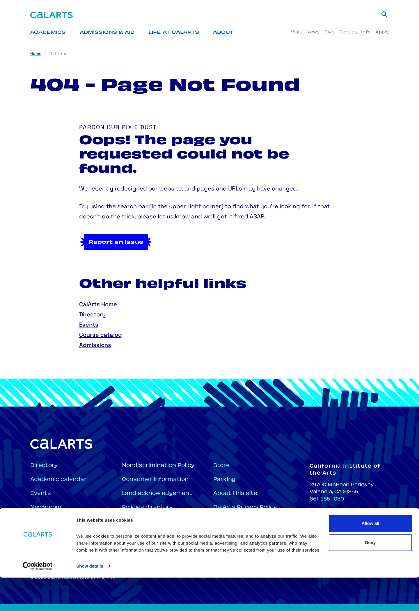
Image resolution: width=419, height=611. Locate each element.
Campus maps (143, 535)
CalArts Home (98, 305)
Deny (370, 575)
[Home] (51, 15)
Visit (296, 32)
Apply (382, 32)
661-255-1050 (327, 499)
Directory (92, 315)
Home (35, 54)
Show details (89, 599)
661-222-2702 (327, 518)
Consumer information (155, 479)
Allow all (370, 556)
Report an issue (115, 242)
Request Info (355, 32)
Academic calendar (58, 479)
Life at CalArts (173, 33)
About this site (235, 493)
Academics (48, 33)
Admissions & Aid (107, 33)
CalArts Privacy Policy (245, 507)
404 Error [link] (57, 54)
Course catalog (100, 335)
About (223, 33)
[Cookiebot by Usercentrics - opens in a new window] (37, 599)
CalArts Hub (48, 535)
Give (329, 32)
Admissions (95, 345)
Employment (48, 521)
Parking (224, 479)
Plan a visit (138, 521)
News (312, 32)
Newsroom (45, 507)
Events (88, 325)
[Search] (384, 14)
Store (221, 465)
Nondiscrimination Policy (158, 465)
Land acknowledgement (157, 493)
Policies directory (147, 507)
